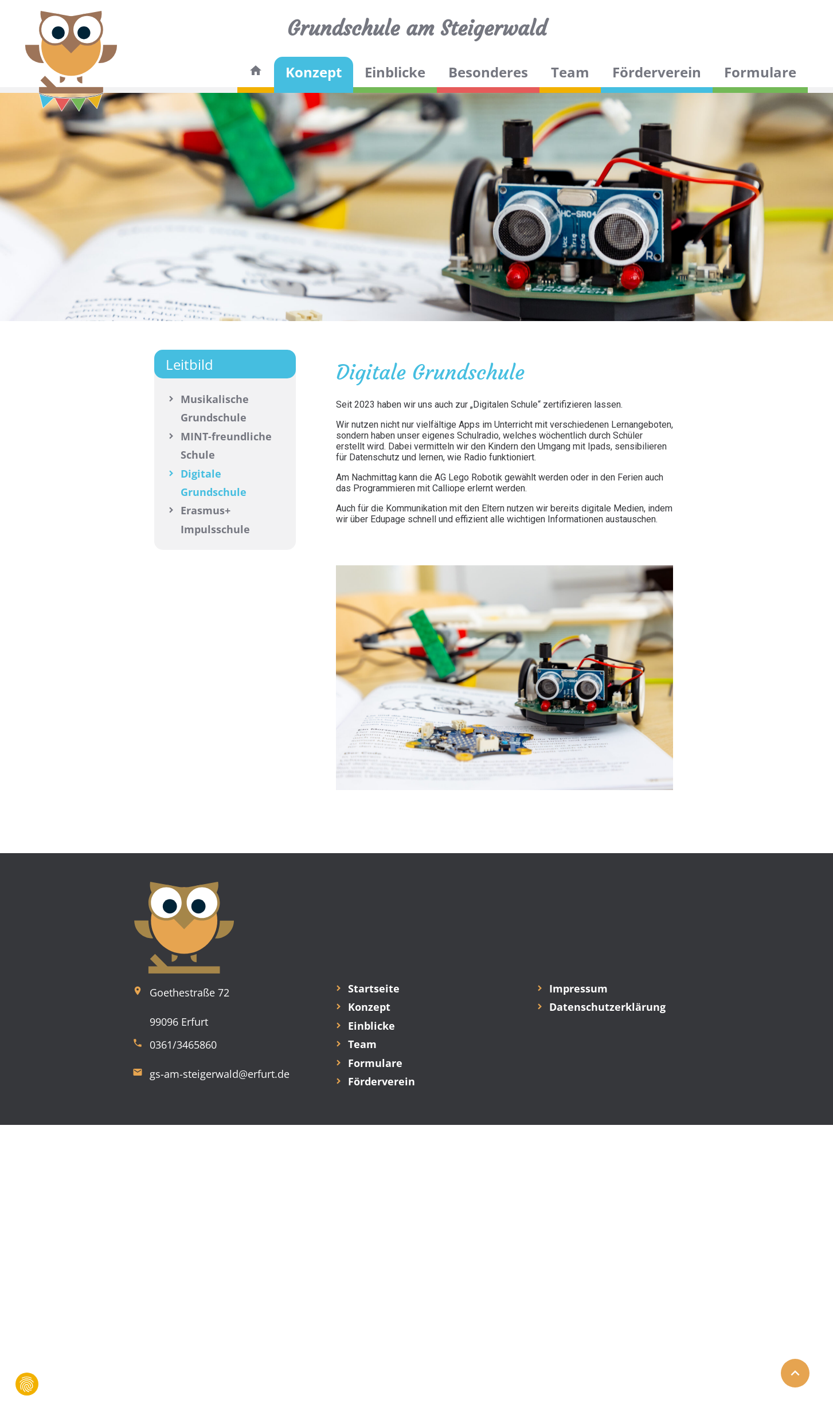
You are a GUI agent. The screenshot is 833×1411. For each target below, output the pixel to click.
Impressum (578, 988)
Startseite (374, 988)
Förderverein (656, 71)
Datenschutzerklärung (607, 1007)
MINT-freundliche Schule (226, 445)
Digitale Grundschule (214, 483)
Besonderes (488, 71)
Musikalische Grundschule (215, 408)
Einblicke (395, 71)
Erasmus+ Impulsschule (215, 519)
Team (570, 71)
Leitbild (189, 364)
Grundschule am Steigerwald (416, 28)
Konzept (314, 71)
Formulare (760, 71)
